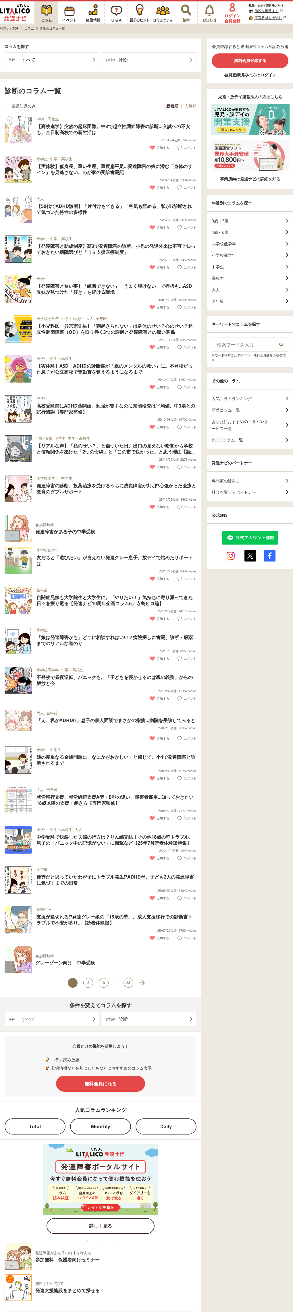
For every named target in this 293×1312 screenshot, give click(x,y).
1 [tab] (87, 1240)
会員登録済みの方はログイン (250, 75)
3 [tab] (105, 1240)
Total (35, 1126)
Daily (166, 1126)
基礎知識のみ (20, 106)
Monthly (100, 1126)
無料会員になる (100, 1084)
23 (128, 983)
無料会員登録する (250, 60)
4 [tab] (113, 1240)
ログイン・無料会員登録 (255, 355)
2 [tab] (96, 1240)
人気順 (190, 106)
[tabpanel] (100, 1190)
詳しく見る (100, 1226)
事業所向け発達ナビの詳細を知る (250, 179)
